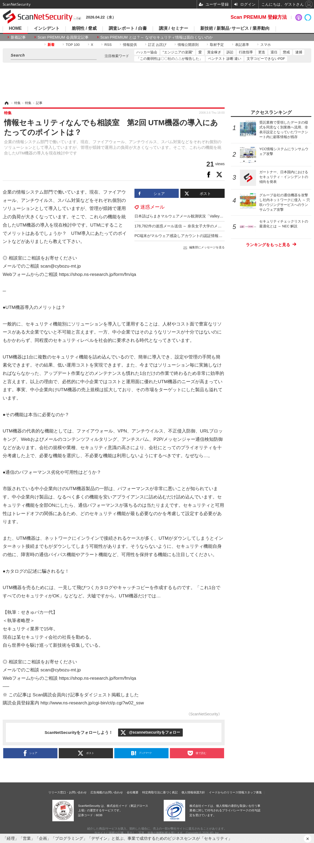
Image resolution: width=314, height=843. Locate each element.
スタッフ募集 (253, 792)
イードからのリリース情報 (226, 792)
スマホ (265, 45)
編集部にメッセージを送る (207, 247)
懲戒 (286, 52)
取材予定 (217, 45)
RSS (108, 45)
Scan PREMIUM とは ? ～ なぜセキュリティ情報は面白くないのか (156, 37)
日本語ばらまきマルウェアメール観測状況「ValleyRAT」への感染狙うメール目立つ (205, 216)
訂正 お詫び (157, 45)
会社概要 (132, 792)
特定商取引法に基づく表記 (160, 792)
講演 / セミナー (173, 28)
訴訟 (230, 52)
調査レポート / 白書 (128, 28)
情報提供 (130, 45)
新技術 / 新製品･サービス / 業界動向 (235, 28)
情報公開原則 (188, 45)
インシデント (47, 28)
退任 (274, 52)
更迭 (261, 52)
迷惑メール (152, 207)
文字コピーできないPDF (266, 59)
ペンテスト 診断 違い (224, 59)
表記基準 (242, 45)
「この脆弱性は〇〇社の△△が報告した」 (169, 59)
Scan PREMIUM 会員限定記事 (63, 37)
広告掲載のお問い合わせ (106, 792)
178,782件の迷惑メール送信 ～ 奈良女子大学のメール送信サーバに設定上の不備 (202, 226)
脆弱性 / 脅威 (84, 28)
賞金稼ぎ (214, 52)
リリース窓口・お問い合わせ (67, 792)
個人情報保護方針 (193, 792)
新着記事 (18, 37)
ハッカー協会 (146, 52)
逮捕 (298, 52)
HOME (15, 28)
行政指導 (246, 52)
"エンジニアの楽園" (178, 52)
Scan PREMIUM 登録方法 (259, 17)
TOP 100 (73, 45)
